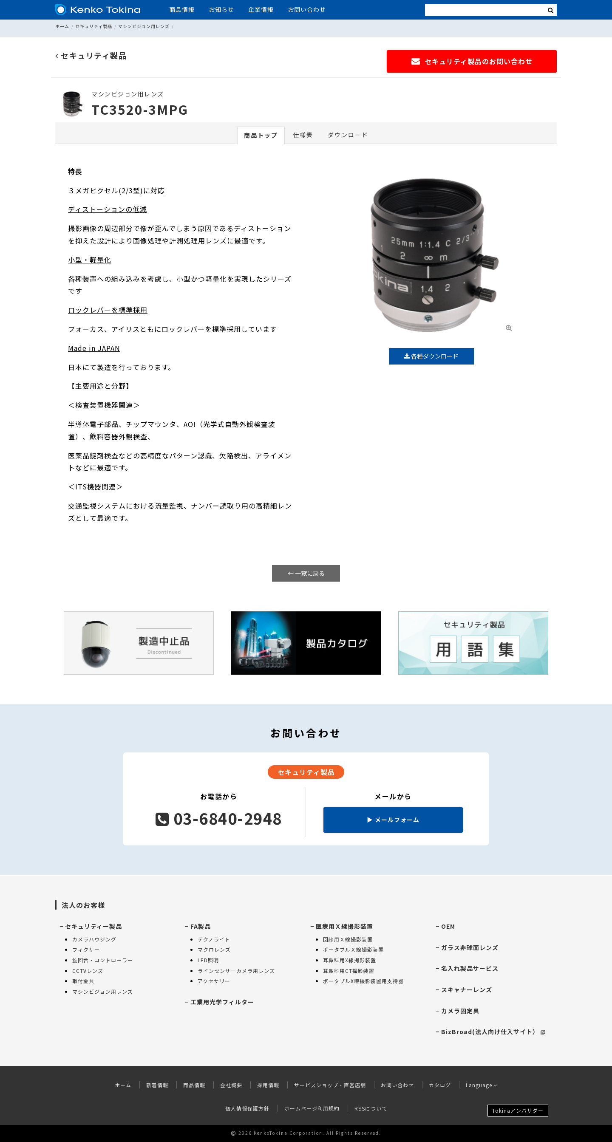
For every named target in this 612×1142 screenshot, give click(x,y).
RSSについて (370, 1108)
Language (482, 1084)
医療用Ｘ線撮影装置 (344, 926)
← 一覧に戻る (306, 573)
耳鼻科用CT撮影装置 (348, 970)
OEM (448, 926)
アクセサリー (214, 980)
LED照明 (208, 960)
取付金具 (83, 980)
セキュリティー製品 (93, 926)
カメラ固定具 (460, 1010)
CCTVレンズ (87, 970)
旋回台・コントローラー (102, 960)
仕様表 (303, 134)
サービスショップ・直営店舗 (330, 1084)
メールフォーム (393, 819)
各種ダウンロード (431, 356)
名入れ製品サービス (470, 968)
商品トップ (261, 135)
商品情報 (182, 9)
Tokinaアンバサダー (518, 1110)
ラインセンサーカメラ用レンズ (236, 970)
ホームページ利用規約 (312, 1108)
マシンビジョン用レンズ (144, 26)
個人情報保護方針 (247, 1108)
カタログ (440, 1084)
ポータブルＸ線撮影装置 (353, 949)
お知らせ (221, 9)
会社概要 (231, 1084)
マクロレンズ (214, 949)
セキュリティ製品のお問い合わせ (472, 61)
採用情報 (268, 1084)
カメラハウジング (94, 939)
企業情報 (261, 9)
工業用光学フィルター (222, 1002)
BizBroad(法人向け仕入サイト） (493, 1031)
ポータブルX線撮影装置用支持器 (363, 980)
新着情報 (157, 1084)
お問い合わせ (307, 9)
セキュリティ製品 (93, 26)
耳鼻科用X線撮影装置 (349, 960)
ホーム (62, 26)
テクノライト (214, 939)
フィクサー (86, 949)
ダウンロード (348, 134)
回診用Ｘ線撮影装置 (348, 939)
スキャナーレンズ (466, 989)
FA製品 (200, 926)
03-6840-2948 (219, 818)
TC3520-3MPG (139, 109)
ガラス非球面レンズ (470, 947)
